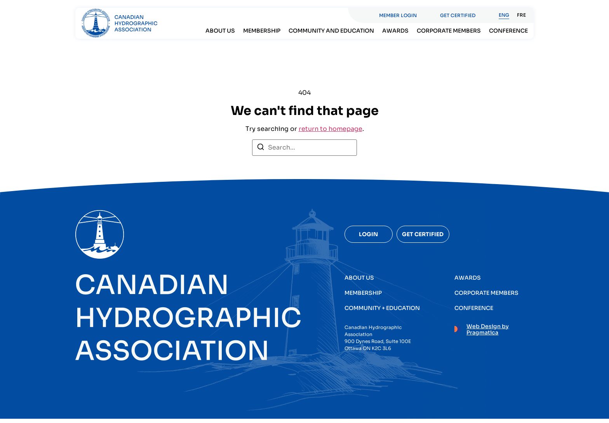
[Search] (261, 152)
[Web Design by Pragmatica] (457, 332)
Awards (395, 30)
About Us (220, 30)
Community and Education (331, 30)
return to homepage (330, 133)
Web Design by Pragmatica (487, 333)
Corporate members (449, 30)
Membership (261, 30)
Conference (508, 30)
